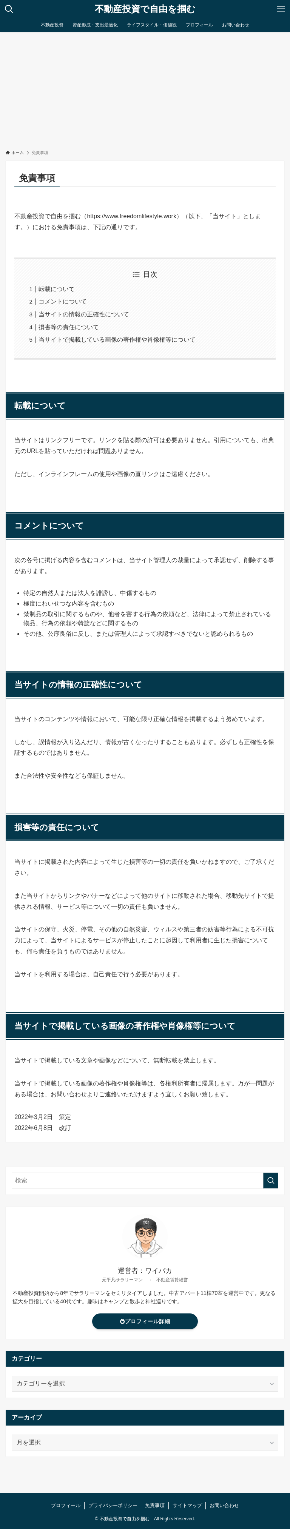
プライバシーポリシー (112, 1505)
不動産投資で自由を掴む (145, 9)
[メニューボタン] (281, 9)
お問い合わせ (224, 1505)
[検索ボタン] (9, 9)
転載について (57, 289)
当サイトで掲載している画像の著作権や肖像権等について (117, 339)
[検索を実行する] (270, 1180)
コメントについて (63, 301)
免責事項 (155, 1505)
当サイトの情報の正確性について (84, 314)
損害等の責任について (69, 327)
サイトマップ (187, 1505)
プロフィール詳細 (145, 1321)
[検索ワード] (145, 1180)
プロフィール (65, 1505)
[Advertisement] (145, 88)
